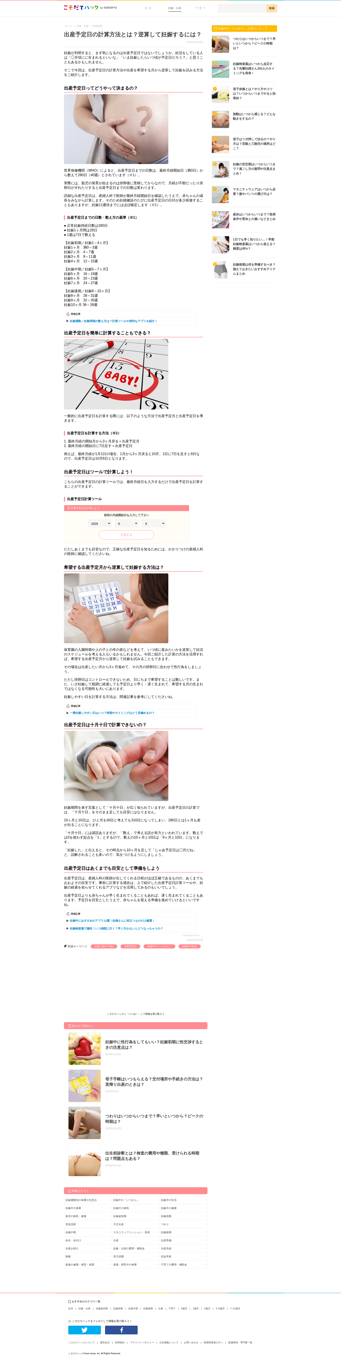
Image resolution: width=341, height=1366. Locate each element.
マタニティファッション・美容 (131, 1232)
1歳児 (196, 1308)
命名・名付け (73, 1240)
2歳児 (207, 1308)
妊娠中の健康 (169, 1208)
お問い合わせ (191, 1342)
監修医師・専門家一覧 (240, 1342)
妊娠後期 (166, 1232)
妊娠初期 (166, 1216)
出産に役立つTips (104, 946)
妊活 (148, 8)
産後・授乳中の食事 (125, 1264)
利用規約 (120, 1342)
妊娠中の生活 (189, 946)
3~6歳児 (220, 1308)
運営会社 (105, 1342)
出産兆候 (166, 1248)
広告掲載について (169, 1342)
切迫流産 (70, 1224)
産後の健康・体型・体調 (79, 1264)
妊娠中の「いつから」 (159, 946)
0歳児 (184, 1308)
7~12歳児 (235, 1308)
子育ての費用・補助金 (174, 1264)
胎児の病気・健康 (75, 1216)
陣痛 (68, 1256)
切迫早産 (166, 1256)
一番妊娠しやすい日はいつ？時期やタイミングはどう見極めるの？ (112, 713)
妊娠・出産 (174, 8)
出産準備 (166, 1240)
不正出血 (118, 1224)
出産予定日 (130, 946)
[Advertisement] (96, 981)
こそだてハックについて (81, 1342)
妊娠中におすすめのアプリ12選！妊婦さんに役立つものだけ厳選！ (112, 920)
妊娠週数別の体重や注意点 (81, 1200)
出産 (116, 1240)
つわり (165, 1224)
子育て (201, 8)
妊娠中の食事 (73, 1208)
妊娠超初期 (119, 1216)
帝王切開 (118, 1256)
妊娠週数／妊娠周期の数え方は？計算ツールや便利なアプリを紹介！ (113, 321)
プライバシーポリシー (142, 1342)
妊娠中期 (70, 1232)
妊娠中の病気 (121, 1208)
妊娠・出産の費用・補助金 (129, 1248)
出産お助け (72, 1248)
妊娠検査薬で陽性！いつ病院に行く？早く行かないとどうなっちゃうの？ (116, 928)
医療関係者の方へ (213, 1342)
